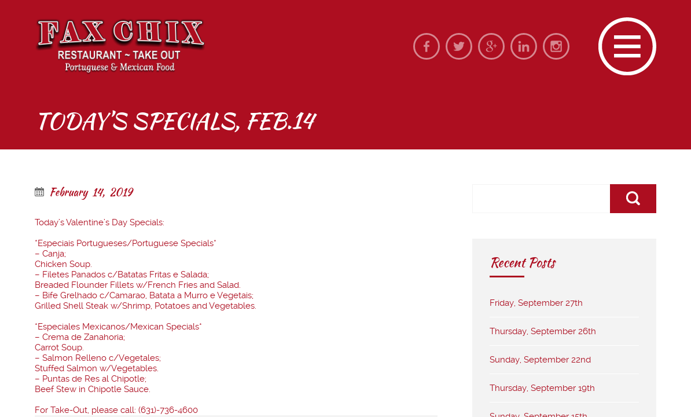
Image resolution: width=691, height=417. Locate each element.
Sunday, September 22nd (540, 359)
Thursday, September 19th (542, 388)
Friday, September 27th (536, 303)
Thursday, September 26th (543, 331)
